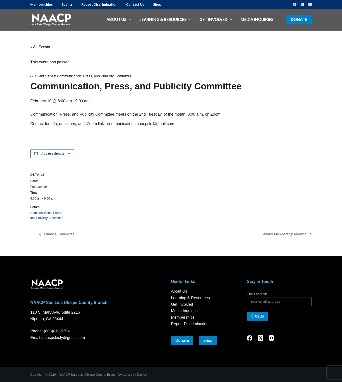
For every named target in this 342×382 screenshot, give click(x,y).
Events (67, 4)
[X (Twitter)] (302, 4)
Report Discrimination (99, 4)
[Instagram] (310, 4)
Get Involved (216, 19)
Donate (299, 19)
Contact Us (135, 4)
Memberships (41, 4)
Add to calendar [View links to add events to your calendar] (53, 153)
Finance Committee (58, 234)
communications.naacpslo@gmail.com (140, 124)
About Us (119, 19)
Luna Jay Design (135, 374)
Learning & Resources (166, 19)
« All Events (40, 47)
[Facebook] (294, 4)
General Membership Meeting (284, 234)
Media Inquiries (257, 19)
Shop (157, 4)
